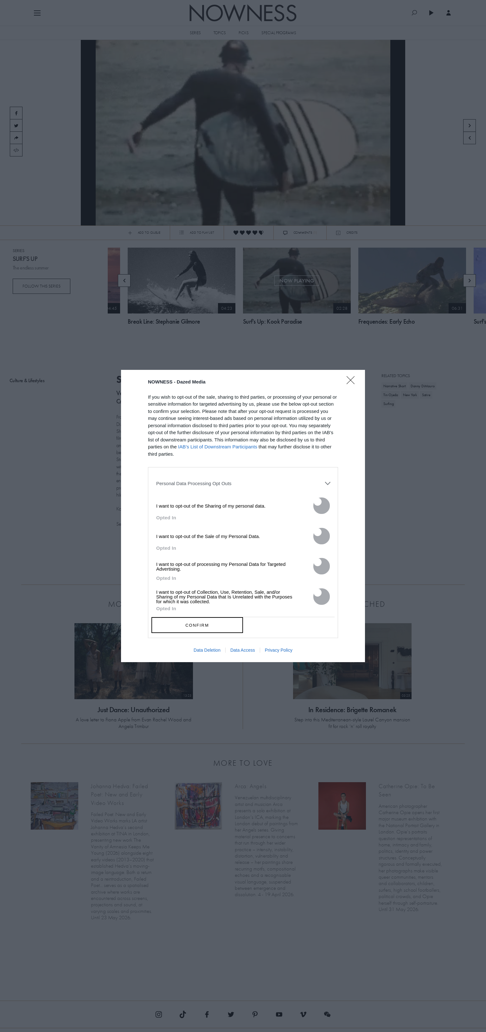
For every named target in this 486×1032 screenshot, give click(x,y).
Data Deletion (207, 650)
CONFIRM (197, 625)
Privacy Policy (278, 650)
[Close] (353, 384)
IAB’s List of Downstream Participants (217, 446)
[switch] (321, 505)
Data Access (242, 650)
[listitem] (243, 483)
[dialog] (243, 516)
